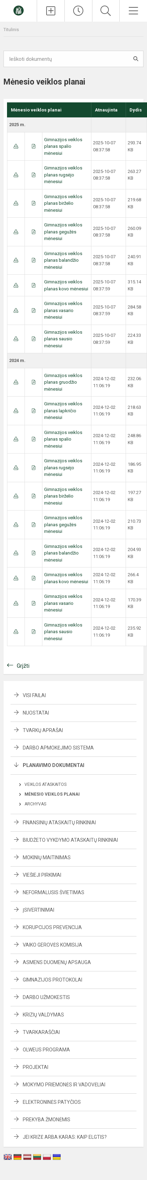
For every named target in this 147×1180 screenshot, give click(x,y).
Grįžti (23, 666)
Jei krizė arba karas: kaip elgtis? (65, 1137)
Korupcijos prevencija (52, 927)
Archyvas (35, 804)
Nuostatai (36, 713)
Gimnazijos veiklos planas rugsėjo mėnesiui (63, 174)
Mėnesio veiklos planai (52, 794)
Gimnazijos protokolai (52, 980)
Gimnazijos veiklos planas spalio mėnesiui (63, 146)
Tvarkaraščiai (41, 1032)
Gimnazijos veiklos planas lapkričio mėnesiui (63, 410)
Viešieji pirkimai (42, 875)
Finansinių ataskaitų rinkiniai (59, 822)
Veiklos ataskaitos (45, 784)
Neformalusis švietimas (53, 892)
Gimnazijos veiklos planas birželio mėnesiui (63, 203)
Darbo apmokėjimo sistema (58, 748)
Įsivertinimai (38, 910)
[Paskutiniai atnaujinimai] (78, 11)
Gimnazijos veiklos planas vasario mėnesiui (63, 310)
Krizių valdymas (43, 1015)
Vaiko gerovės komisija (52, 945)
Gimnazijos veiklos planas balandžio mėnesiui (63, 260)
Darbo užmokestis (46, 997)
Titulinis (11, 29)
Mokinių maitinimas (47, 857)
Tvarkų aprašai (43, 730)
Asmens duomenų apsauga (57, 962)
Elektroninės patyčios (52, 1102)
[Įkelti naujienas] (50, 11)
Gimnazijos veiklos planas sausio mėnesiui (63, 339)
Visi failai (34, 695)
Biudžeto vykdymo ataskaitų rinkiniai (70, 840)
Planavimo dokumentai (53, 765)
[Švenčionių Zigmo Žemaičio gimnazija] (19, 10)
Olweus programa (46, 1049)
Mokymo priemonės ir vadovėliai (64, 1084)
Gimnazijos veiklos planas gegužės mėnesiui (63, 231)
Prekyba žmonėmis (46, 1119)
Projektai (35, 1067)
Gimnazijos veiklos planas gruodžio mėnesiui (63, 382)
